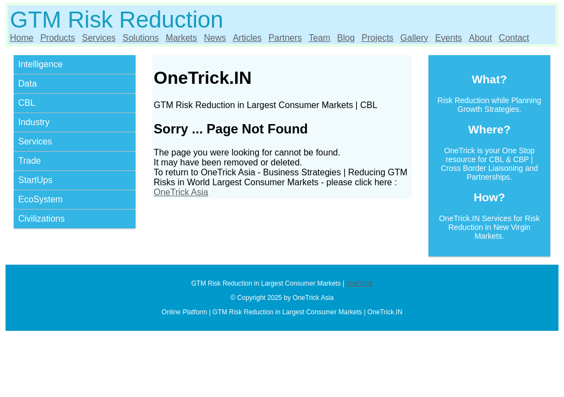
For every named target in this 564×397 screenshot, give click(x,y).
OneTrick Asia (181, 192)
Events (448, 37)
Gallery (414, 37)
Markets (181, 37)
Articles (247, 37)
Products (57, 37)
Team (319, 37)
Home (22, 37)
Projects (378, 37)
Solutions (141, 37)
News (215, 37)
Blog (346, 37)
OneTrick (359, 283)
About (480, 37)
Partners (285, 37)
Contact (514, 37)
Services (99, 37)
